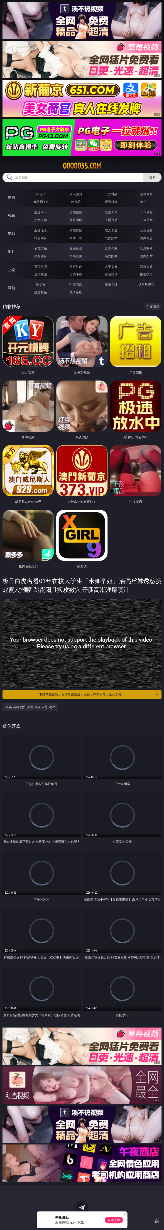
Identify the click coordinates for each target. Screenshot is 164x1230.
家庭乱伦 (75, 266)
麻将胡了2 (40, 202)
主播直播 (111, 220)
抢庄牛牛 (146, 202)
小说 (11, 269)
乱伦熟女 (111, 238)
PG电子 (40, 194)
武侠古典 (146, 266)
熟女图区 (111, 256)
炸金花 (76, 202)
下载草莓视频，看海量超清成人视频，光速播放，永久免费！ (99, 694)
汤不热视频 (146, 284)
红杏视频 (40, 292)
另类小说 (75, 274)
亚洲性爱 (40, 230)
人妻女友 (111, 266)
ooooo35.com (82, 165)
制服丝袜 (40, 238)
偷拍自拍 (75, 230)
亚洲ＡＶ (40, 212)
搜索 (152, 177)
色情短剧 (75, 292)
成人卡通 (111, 230)
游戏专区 (146, 194)
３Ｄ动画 (146, 212)
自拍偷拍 (75, 212)
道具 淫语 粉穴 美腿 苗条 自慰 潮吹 (30, 707)
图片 (11, 251)
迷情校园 (40, 274)
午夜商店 (75, 284)
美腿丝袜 (40, 256)
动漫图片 (146, 248)
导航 (11, 287)
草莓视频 (111, 284)
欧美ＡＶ (111, 212)
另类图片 (146, 256)
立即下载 (114, 1220)
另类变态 (146, 238)
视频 (11, 215)
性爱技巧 (146, 274)
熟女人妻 (40, 220)
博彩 (11, 197)
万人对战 (111, 194)
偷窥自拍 (40, 248)
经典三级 (75, 238)
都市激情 (40, 266)
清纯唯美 (75, 256)
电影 (11, 233)
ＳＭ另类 (146, 220)
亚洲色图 (75, 248)
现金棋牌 (111, 202)
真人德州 (75, 194)
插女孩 (40, 284)
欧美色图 (111, 248)
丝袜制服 (75, 220)
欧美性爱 (146, 230)
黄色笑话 (111, 274)
